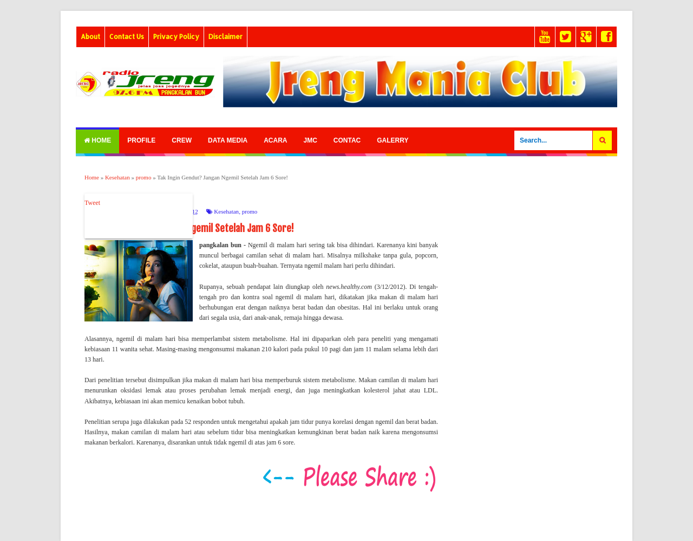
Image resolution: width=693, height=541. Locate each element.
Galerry (392, 140)
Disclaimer (225, 37)
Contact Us (126, 37)
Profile (141, 140)
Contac (347, 140)
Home (97, 140)
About (90, 37)
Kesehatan (226, 211)
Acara (275, 140)
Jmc (310, 140)
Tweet (92, 203)
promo (250, 211)
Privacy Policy (176, 37)
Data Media (227, 140)
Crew (182, 140)
